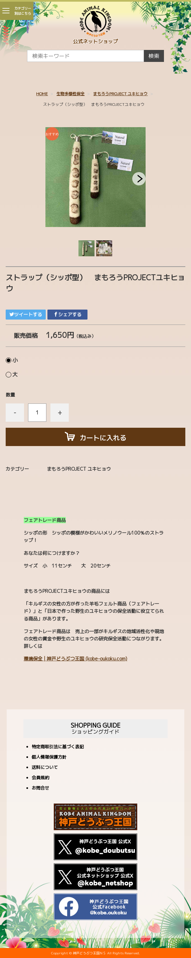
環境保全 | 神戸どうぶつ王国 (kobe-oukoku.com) (75, 658)
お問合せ (40, 788)
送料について (45, 767)
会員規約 (40, 778)
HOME (42, 94)
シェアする (67, 314)
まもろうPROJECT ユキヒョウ (120, 94)
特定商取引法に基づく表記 (58, 747)
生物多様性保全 (70, 94)
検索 (154, 56)
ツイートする (25, 314)
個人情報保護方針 (49, 757)
